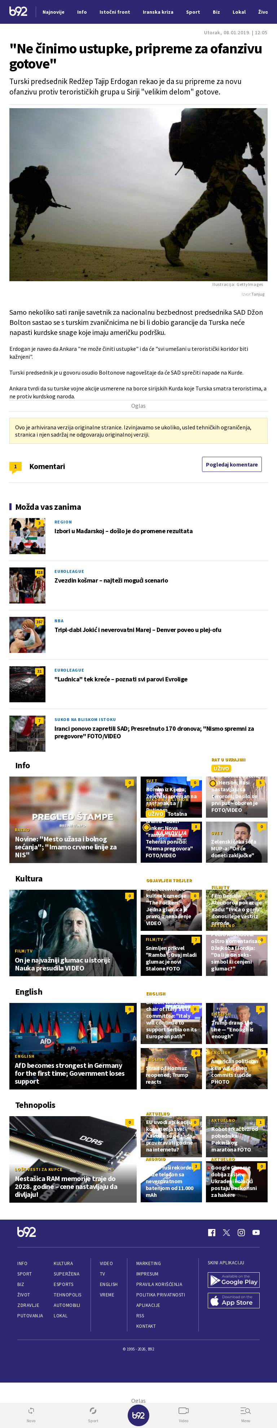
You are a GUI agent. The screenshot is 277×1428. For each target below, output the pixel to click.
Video (106, 1263)
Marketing (148, 1263)
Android (156, 1159)
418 (39, 572)
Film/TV (23, 951)
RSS (140, 1316)
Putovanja (30, 1316)
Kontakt (146, 1326)
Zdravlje (28, 1305)
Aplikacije (148, 1305)
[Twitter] (226, 1232)
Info (22, 1263)
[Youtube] (256, 1232)
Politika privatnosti (160, 1295)
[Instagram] (241, 1232)
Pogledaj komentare (232, 464)
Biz (21, 1284)
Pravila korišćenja (159, 1284)
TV (102, 1274)
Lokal (60, 1316)
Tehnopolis (67, 1295)
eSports (63, 1284)
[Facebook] (211, 1232)
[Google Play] (234, 1280)
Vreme (107, 1295)
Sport (24, 1274)
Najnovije (54, 12)
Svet (152, 780)
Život (23, 1295)
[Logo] (18, 12)
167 (39, 621)
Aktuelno (223, 925)
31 (39, 671)
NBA (58, 620)
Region (63, 522)
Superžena (66, 1274)
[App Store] (234, 1301)
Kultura (63, 1263)
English (24, 1056)
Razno (22, 829)
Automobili (67, 1305)
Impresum (147, 1274)
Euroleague (69, 571)
